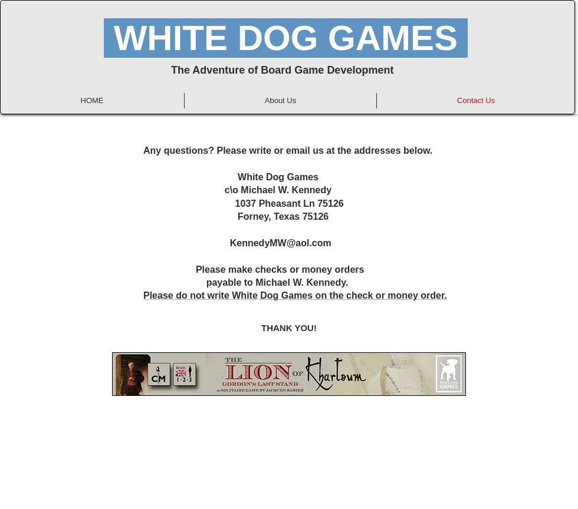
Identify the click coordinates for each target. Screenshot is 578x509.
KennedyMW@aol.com (280, 243)
